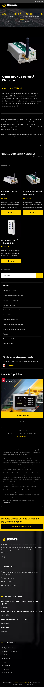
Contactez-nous (9, 673)
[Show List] (41, 157)
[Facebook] (2, 557)
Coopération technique (10, 339)
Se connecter (8, 669)
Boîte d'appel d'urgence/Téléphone (14, 329)
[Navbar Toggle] (41, 5)
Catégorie (15, 22)
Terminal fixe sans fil (9, 305)
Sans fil (26, 498)
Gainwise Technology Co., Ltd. (21, 682)
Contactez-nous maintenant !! (22, 526)
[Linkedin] (6, 557)
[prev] (2, 145)
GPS (11, 500)
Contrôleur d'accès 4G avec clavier (10, 241)
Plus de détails (22, 437)
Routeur (14, 500)
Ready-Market (29, 684)
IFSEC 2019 (5, 628)
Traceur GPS (7, 315)
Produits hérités (8, 343)
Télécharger (9, 365)
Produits (6, 655)
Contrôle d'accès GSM (9, 193)
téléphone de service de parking (13, 324)
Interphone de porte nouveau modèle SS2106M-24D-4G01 (21, 612)
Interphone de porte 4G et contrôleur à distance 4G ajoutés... (19, 602)
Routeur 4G (6, 334)
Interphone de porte (9, 290)
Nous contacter (6, 502)
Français (40, 1)
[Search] (18, 275)
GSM (20, 498)
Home (9, 22)
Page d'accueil (8, 648)
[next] (40, 145)
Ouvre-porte (6, 500)
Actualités (7, 658)
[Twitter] (4, 557)
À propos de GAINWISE (11, 651)
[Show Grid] (39, 157)
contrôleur (36, 498)
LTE (23, 498)
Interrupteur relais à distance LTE (32, 193)
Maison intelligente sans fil (11, 310)
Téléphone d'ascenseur (10, 319)
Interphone (30, 498)
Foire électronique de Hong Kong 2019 (14, 620)
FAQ (5, 662)
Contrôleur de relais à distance (27, 22)
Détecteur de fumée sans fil (12, 300)
